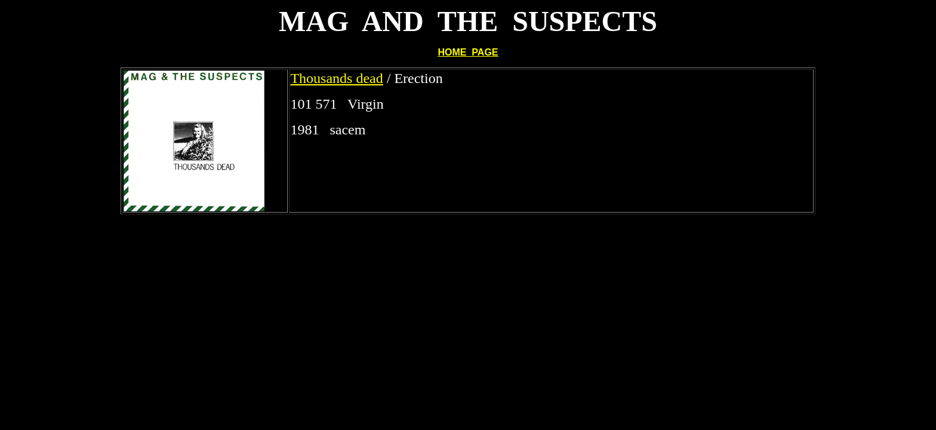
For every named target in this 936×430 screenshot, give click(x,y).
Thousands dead (336, 78)
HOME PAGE (468, 52)
